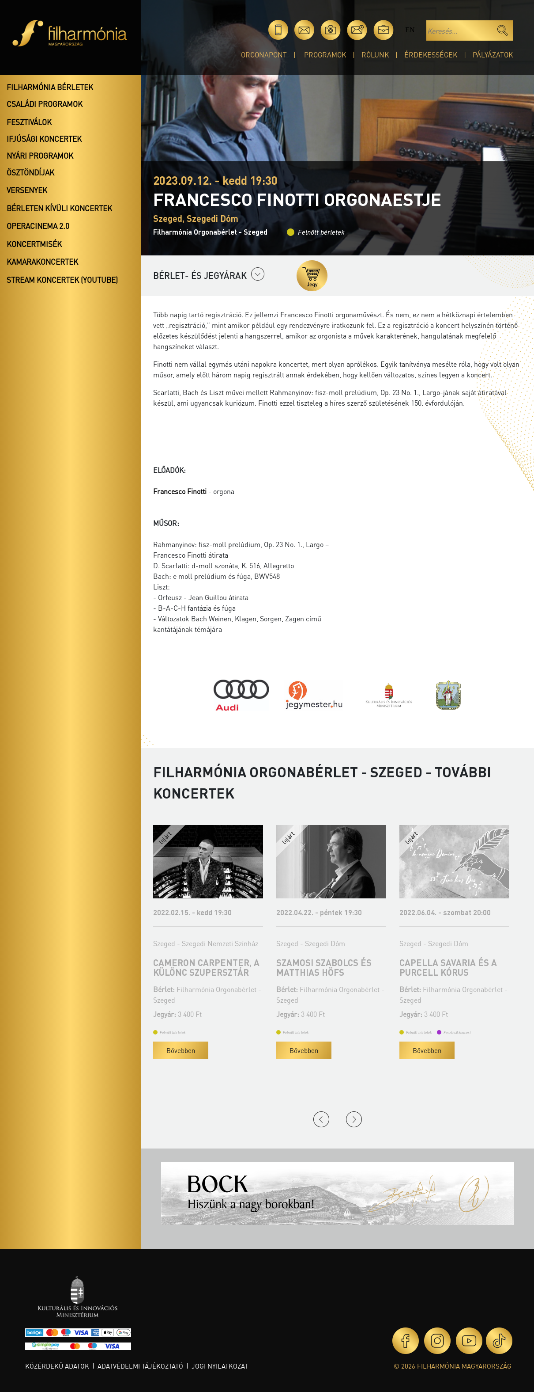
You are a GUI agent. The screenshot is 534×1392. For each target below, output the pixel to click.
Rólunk (375, 54)
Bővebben (180, 1050)
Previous (321, 1119)
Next (354, 1119)
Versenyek (27, 190)
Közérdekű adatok (57, 1366)
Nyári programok (40, 155)
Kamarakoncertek (42, 261)
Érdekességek (430, 54)
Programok (325, 54)
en (409, 30)
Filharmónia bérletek (50, 87)
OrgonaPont (264, 54)
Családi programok (45, 104)
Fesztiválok (29, 122)
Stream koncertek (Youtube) (62, 280)
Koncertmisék (34, 244)
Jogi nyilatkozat (220, 1366)
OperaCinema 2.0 (38, 226)
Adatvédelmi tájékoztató (140, 1366)
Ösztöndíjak (30, 172)
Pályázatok (493, 54)
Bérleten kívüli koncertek (59, 208)
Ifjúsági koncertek (44, 139)
